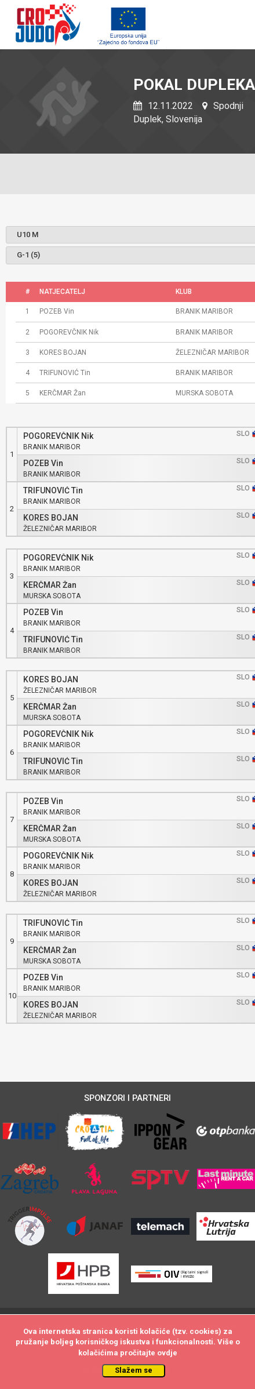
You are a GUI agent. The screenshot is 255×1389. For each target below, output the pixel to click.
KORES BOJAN (50, 518)
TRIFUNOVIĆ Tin (53, 490)
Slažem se (133, 1370)
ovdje (167, 1352)
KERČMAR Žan (49, 585)
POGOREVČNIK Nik (58, 436)
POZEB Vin (43, 463)
